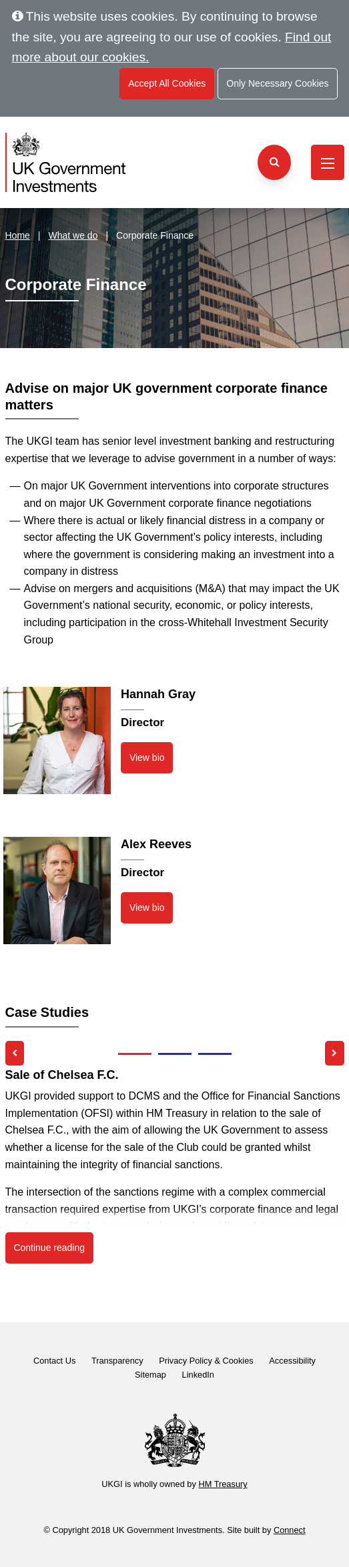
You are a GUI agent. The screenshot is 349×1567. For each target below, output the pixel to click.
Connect (290, 1530)
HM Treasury (222, 1484)
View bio (147, 757)
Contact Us (54, 1361)
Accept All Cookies (167, 83)
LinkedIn (198, 1375)
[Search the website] (274, 162)
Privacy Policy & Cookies (206, 1361)
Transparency (117, 1361)
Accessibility (292, 1361)
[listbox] (174, 1158)
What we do (73, 235)
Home (17, 235)
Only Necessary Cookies (277, 83)
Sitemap (150, 1375)
